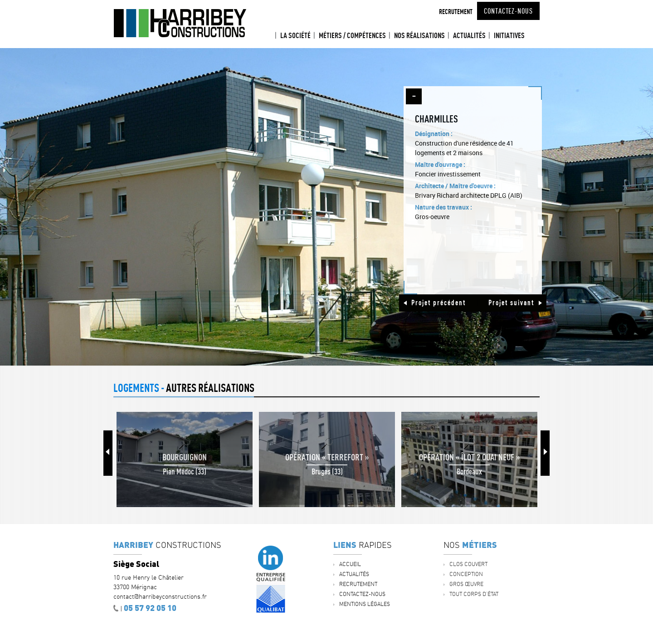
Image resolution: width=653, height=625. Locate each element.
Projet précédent (438, 302)
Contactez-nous (508, 10)
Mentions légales (364, 604)
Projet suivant (511, 302)
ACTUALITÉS (469, 35)
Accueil (268, 35)
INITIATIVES (509, 35)
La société (295, 35)
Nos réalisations (419, 35)
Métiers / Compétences (352, 35)
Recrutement (456, 11)
